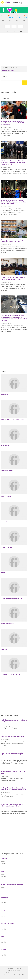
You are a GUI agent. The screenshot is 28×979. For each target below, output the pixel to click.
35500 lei (3, 942)
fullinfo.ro (10, 968)
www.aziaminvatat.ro (5, 724)
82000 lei (3, 903)
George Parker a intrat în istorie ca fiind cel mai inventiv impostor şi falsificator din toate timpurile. (13, 743)
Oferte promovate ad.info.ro (13, 973)
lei (7, 31)
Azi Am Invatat (12, 715)
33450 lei (3, 877)
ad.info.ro (19, 854)
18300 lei (3, 955)
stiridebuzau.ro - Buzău (6, 127)
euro (14, 31)
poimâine (25, 23)
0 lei (2, 890)
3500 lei (3, 916)
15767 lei (3, 864)
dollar (21, 31)
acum (3, 23)
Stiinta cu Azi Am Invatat (13, 970)
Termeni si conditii (19, 975)
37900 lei (3, 929)
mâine (17, 23)
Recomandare (7, 975)
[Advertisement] (14, 49)
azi (10, 23)
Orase (17, 968)
